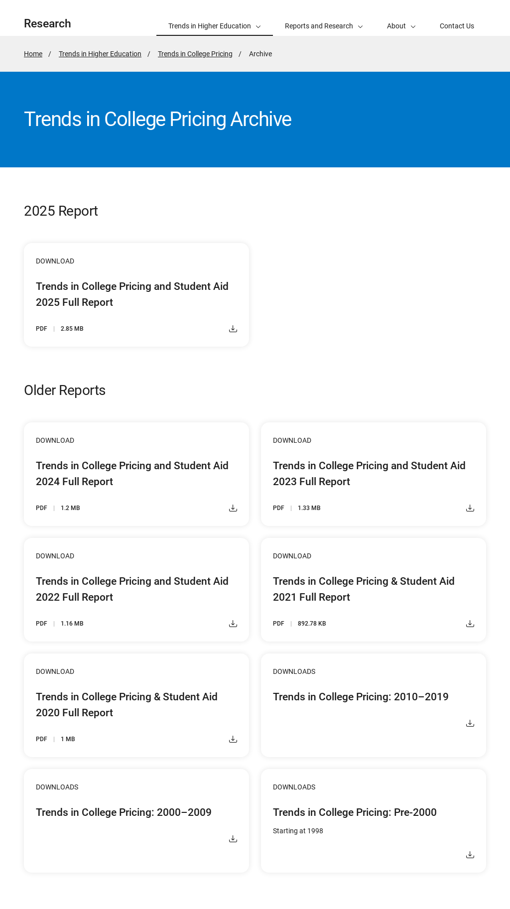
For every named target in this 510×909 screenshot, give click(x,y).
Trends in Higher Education (100, 54)
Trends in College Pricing (195, 54)
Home (33, 54)
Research (47, 23)
